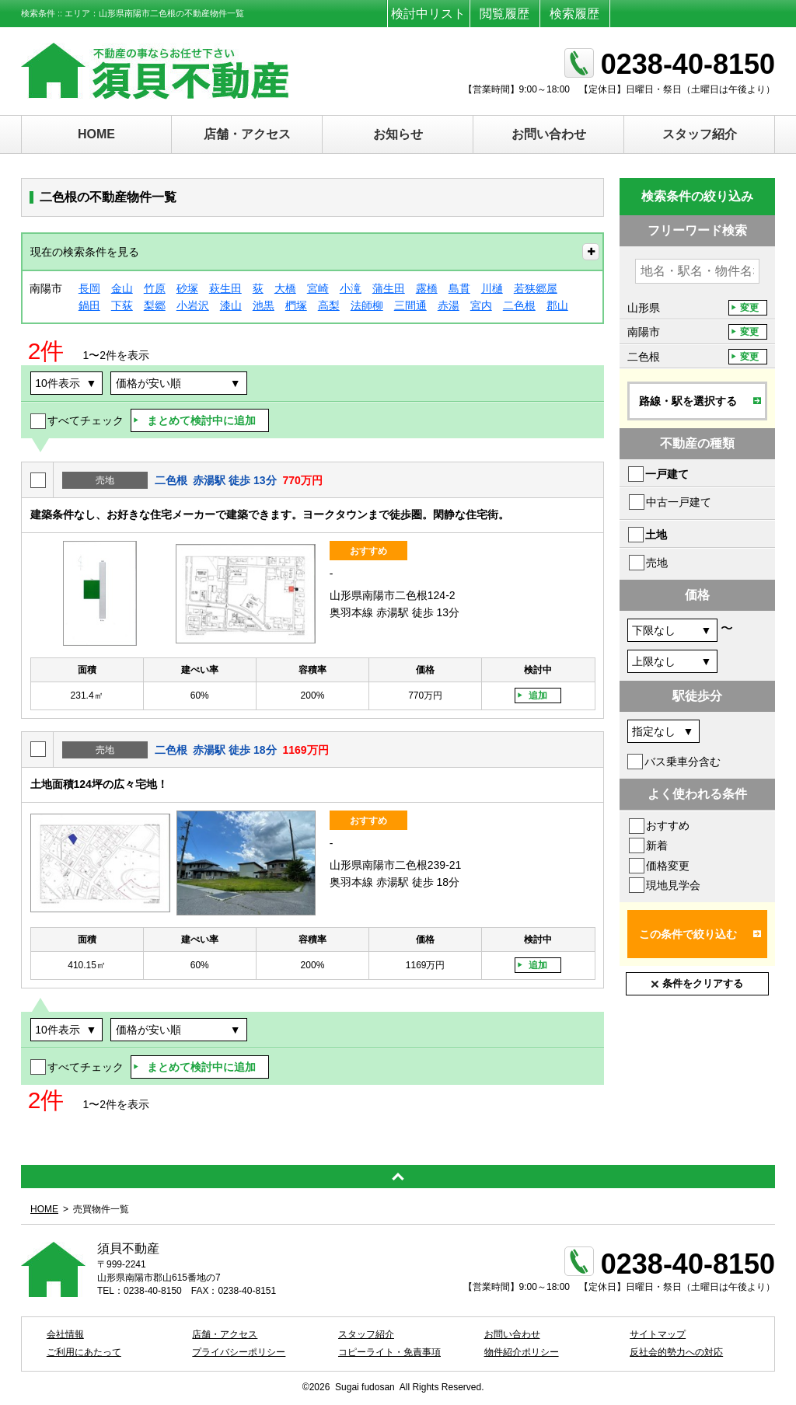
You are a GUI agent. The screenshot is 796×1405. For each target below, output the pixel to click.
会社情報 (65, 1334)
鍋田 (89, 305)
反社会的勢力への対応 (676, 1352)
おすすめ (668, 825)
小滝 (350, 288)
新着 (657, 845)
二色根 (519, 305)
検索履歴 (574, 13)
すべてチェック (85, 420)
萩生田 (225, 288)
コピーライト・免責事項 (389, 1352)
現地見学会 (673, 885)
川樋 (492, 288)
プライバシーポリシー (238, 1352)
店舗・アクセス (247, 134)
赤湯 (448, 305)
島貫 (459, 288)
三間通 (410, 305)
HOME (96, 134)
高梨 (329, 305)
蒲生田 (388, 288)
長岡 (89, 288)
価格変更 (668, 865)
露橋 (427, 288)
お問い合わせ (548, 134)
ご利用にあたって (84, 1352)
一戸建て (667, 474)
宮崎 (318, 288)
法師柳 (367, 305)
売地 (657, 562)
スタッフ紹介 (699, 134)
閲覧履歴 (504, 13)
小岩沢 (192, 305)
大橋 (285, 288)
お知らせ (398, 134)
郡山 (557, 305)
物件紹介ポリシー (521, 1352)
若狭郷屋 (535, 288)
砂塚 (187, 288)
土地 (656, 534)
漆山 (231, 305)
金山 (122, 288)
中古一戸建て (678, 502)
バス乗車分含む (682, 761)
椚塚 (296, 305)
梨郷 (155, 305)
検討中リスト (428, 13)
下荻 (122, 305)
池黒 (263, 305)
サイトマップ (658, 1334)
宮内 (481, 305)
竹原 (155, 288)
